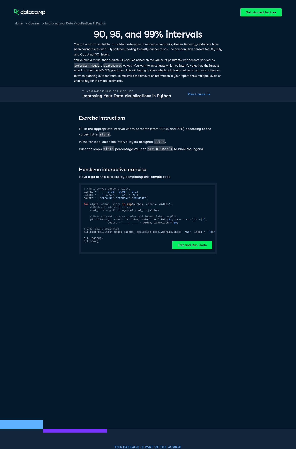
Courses (33, 23)
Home (19, 23)
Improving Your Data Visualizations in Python (75, 23)
